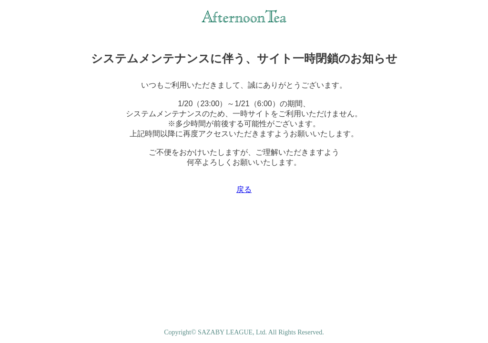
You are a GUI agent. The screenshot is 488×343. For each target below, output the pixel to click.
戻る (244, 189)
